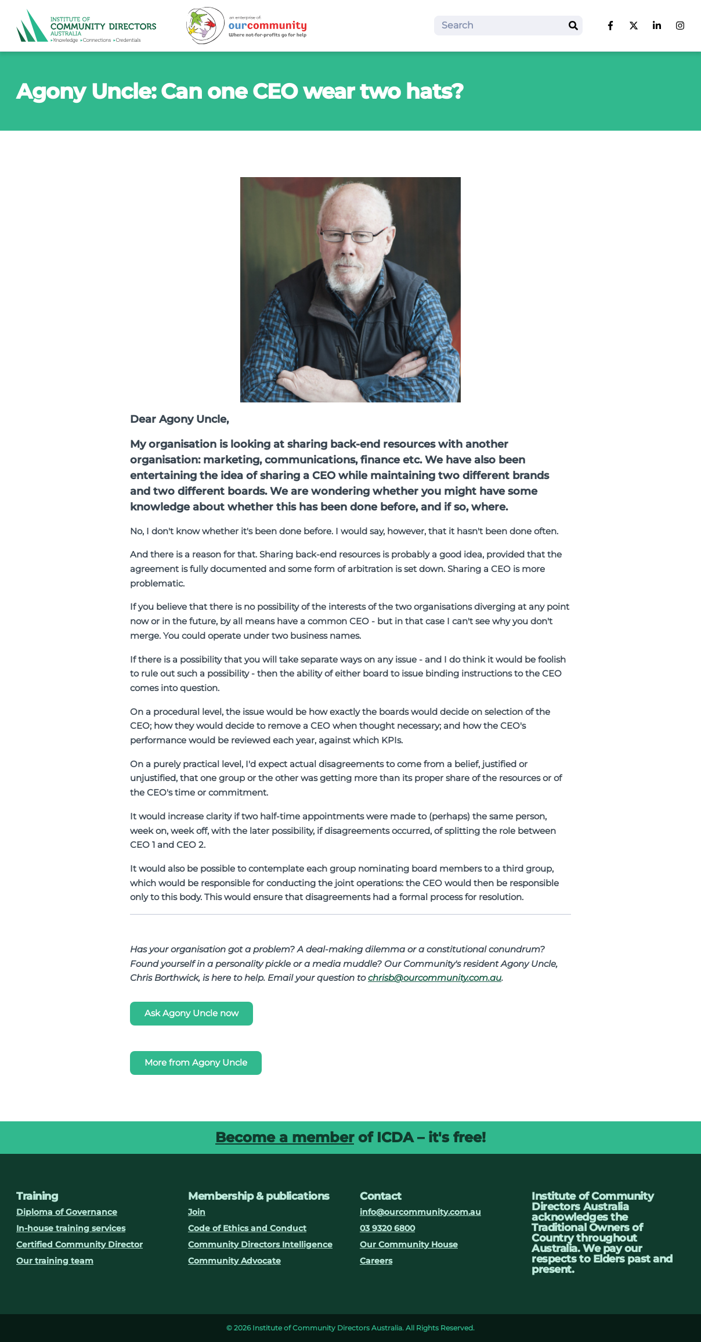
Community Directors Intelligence (260, 1244)
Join (196, 1212)
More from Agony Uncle (195, 1062)
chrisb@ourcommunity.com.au (434, 977)
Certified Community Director (79, 1244)
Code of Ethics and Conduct (247, 1228)
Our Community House (409, 1244)
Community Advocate (234, 1260)
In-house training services (70, 1228)
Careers (376, 1260)
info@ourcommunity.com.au (420, 1212)
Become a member (284, 1137)
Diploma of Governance (66, 1212)
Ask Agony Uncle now (191, 1013)
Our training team (54, 1260)
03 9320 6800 (387, 1228)
